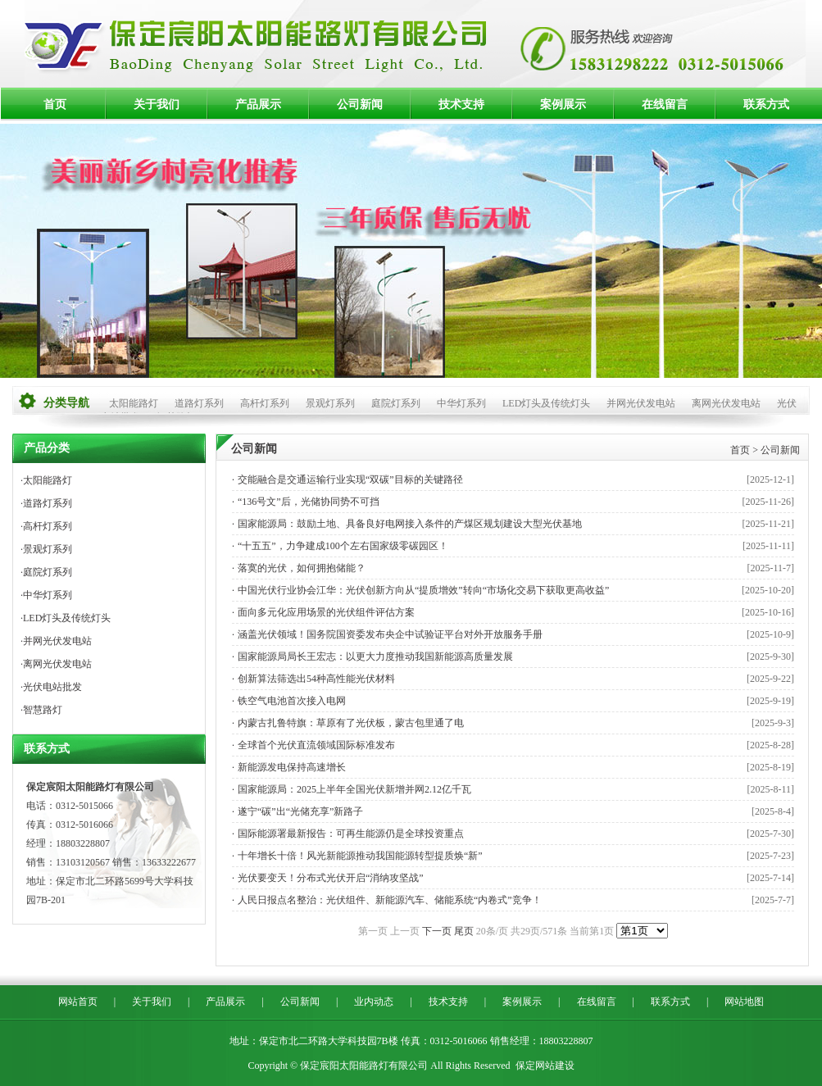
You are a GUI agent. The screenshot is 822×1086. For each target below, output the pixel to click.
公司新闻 (360, 104)
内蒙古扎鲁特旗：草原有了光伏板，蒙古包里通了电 (351, 723)
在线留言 (665, 104)
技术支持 (461, 104)
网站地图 (744, 1001)
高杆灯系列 (264, 403)
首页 (54, 104)
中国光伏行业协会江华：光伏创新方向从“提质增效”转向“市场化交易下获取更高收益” (423, 590)
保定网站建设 (544, 1065)
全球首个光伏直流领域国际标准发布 (316, 745)
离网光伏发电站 (726, 403)
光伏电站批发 (52, 687)
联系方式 (766, 104)
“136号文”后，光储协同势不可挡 (308, 501)
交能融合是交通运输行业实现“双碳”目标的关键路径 (350, 479)
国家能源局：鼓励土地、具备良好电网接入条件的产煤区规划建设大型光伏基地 (410, 523)
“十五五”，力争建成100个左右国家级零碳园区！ (343, 546)
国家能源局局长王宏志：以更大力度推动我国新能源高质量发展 (375, 656)
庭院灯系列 (395, 403)
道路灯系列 (199, 403)
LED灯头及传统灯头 (546, 403)
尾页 (464, 931)
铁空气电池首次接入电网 (292, 701)
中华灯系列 (461, 403)
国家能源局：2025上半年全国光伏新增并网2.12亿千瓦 (354, 789)
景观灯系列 (330, 403)
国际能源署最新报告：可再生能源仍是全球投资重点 (351, 833)
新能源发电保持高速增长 (292, 767)
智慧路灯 (42, 710)
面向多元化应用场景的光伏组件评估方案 (326, 612)
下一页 (437, 931)
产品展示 (258, 104)
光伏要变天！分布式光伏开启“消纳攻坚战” (331, 878)
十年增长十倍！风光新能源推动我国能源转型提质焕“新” (360, 855)
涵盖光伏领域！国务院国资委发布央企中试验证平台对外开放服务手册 (390, 634)
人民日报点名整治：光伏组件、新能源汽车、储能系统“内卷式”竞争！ (390, 900)
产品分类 (47, 448)
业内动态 (373, 1001)
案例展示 (563, 104)
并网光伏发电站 (640, 403)
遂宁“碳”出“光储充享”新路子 (300, 811)
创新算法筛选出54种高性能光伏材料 (316, 678)
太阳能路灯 (133, 403)
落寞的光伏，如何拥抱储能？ (302, 568)
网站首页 (78, 1001)
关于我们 (156, 104)
